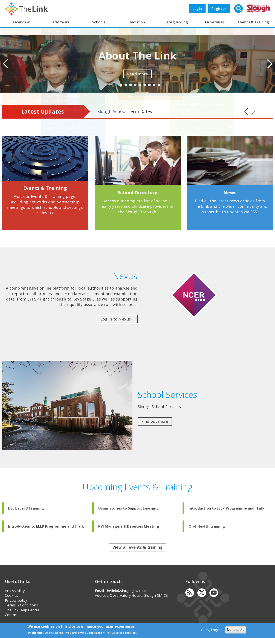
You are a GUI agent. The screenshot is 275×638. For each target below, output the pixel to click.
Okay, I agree (211, 629)
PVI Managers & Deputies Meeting (128, 526)
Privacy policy (16, 600)
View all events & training (137, 547)
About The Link (137, 56)
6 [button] (140, 85)
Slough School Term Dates (124, 111)
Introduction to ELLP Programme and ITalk (226, 508)
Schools (98, 22)
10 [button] (159, 85)
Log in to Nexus (117, 319)
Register (218, 8)
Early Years (60, 22)
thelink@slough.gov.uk (126, 590)
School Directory (138, 192)
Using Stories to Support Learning (128, 508)
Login (197, 8)
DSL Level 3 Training (26, 508)
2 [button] (121, 85)
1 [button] (116, 85)
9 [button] (154, 85)
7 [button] (144, 85)
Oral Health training (207, 526)
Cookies (11, 595)
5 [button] (135, 85)
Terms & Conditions (21, 605)
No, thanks (235, 630)
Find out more (154, 421)
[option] (137, 63)
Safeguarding (176, 22)
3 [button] (125, 85)
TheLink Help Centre (22, 610)
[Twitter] (201, 592)
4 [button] (130, 85)
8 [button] (149, 85)
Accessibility (15, 590)
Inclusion (137, 22)
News (230, 192)
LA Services (215, 22)
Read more (137, 73)
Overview (21, 22)
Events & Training (253, 22)
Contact (11, 614)
